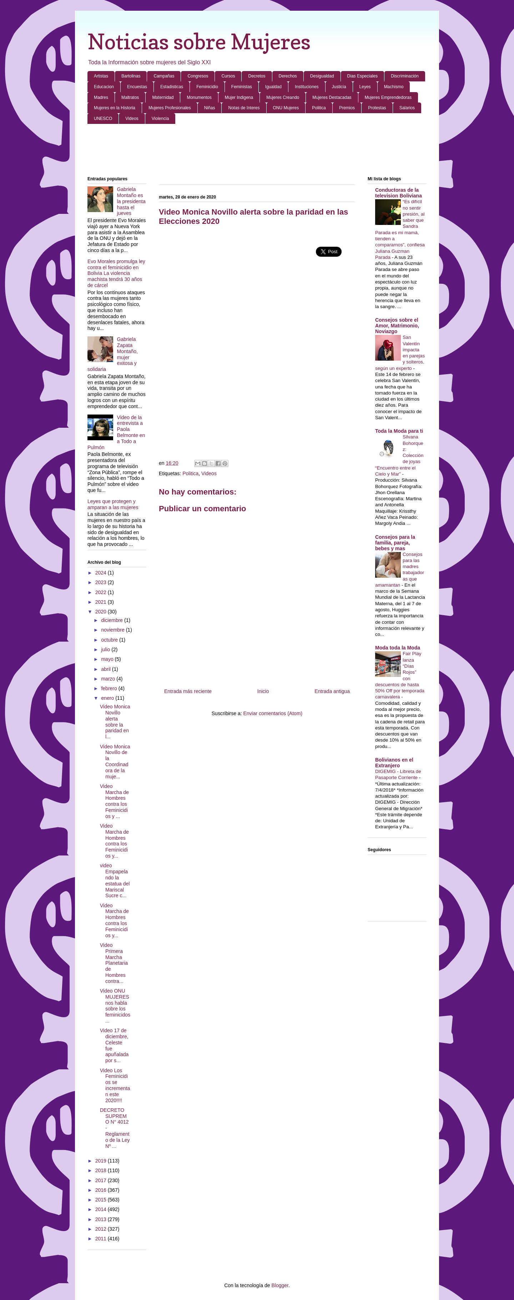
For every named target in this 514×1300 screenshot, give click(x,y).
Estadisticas (171, 86)
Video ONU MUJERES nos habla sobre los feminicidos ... (115, 1006)
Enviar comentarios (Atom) (272, 713)
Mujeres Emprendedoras (388, 97)
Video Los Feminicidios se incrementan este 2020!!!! (115, 1085)
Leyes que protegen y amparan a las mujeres (112, 504)
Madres (101, 97)
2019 (101, 1161)
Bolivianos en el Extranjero (394, 762)
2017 (101, 1180)
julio (106, 649)
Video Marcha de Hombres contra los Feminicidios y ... (114, 801)
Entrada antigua (332, 691)
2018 (101, 1170)
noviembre (113, 630)
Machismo (394, 86)
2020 (101, 611)
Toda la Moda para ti (399, 431)
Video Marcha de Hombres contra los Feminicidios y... (114, 841)
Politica (319, 107)
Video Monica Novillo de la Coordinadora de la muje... (115, 761)
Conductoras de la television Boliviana (398, 193)
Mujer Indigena (239, 97)
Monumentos (199, 97)
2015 (101, 1200)
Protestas (377, 107)
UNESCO (103, 118)
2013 (101, 1219)
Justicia (339, 86)
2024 (101, 573)
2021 (101, 602)
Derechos (288, 76)
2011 (101, 1238)
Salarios (407, 107)
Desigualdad (322, 76)
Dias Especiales (362, 76)
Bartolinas (130, 76)
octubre (110, 640)
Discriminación (405, 76)
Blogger (279, 1285)
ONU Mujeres (286, 107)
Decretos (256, 76)
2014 (101, 1209)
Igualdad (273, 86)
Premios (347, 107)
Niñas (209, 107)
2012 (101, 1229)
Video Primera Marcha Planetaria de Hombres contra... (114, 963)
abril (106, 669)
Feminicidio (207, 86)
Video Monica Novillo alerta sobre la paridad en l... (115, 721)
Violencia (160, 118)
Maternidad (162, 97)
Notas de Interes (243, 107)
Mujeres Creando (282, 97)
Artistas (101, 76)
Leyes (365, 86)
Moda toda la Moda (397, 648)
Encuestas (137, 86)
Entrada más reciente (188, 691)
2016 (101, 1190)
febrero (109, 688)
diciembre (112, 620)
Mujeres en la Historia (114, 107)
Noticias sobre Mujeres (199, 41)
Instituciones (307, 86)
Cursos (228, 76)
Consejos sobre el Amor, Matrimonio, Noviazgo (397, 325)
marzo (108, 679)
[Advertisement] (257, 151)
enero (108, 698)
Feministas (241, 86)
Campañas (163, 76)
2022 (101, 592)
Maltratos (130, 97)
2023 (101, 582)
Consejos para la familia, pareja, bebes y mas (395, 542)
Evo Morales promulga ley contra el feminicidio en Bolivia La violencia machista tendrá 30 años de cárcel (116, 273)
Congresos (197, 76)
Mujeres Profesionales (169, 107)
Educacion (104, 86)
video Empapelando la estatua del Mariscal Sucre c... (115, 880)
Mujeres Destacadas (331, 97)
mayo (108, 659)
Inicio (263, 691)
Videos (131, 118)
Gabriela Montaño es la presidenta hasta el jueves (131, 201)
